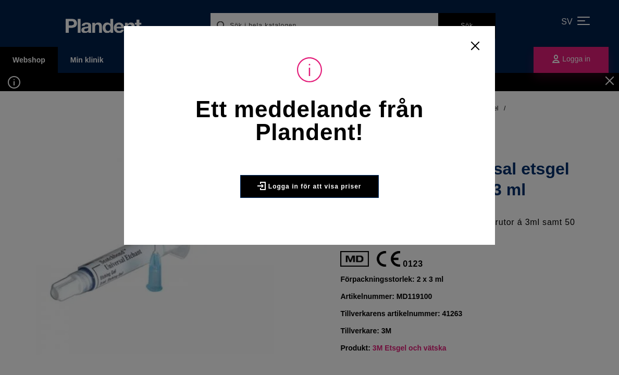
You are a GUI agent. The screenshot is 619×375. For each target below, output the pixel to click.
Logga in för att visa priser (309, 186)
